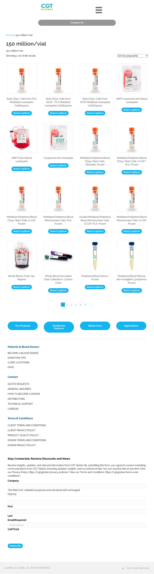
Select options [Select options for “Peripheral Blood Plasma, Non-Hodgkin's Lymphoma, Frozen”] (131, 290)
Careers (13, 408)
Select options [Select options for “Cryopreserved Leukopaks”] (58, 165)
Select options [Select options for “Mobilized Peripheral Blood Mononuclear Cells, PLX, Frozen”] (58, 231)
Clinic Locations (18, 362)
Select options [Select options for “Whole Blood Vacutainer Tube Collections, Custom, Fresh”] (58, 290)
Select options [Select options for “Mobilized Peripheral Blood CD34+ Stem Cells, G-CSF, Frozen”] (21, 231)
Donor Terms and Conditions (27, 440)
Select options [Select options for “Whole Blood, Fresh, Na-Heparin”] (21, 286)
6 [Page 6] (85, 304)
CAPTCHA (13, 529)
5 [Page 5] (80, 304)
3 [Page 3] (71, 304)
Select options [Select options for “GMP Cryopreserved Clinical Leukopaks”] (131, 109)
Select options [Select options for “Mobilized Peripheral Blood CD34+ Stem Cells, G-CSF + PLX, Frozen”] (131, 171)
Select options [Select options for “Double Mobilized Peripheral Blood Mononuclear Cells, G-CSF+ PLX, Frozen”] (95, 231)
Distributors (16, 398)
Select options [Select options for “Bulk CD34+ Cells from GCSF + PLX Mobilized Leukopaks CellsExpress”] (58, 112)
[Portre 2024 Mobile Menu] (99, 10)
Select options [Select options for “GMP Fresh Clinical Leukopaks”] (21, 168)
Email (17, 519)
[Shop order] (132, 55)
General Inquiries (19, 388)
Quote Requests (18, 383)
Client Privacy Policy (21, 430)
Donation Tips (17, 357)
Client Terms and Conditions (27, 425)
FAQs (11, 366)
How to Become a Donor (24, 393)
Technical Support (20, 403)
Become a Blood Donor (23, 352)
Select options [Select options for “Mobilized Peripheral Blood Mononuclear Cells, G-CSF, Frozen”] (131, 231)
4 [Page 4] (76, 304)
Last (10, 515)
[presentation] (30, 537)
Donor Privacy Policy (22, 445)
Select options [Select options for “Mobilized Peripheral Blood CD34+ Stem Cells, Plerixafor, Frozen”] (95, 171)
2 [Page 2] (67, 304)
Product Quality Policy (23, 435)
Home (9, 34)
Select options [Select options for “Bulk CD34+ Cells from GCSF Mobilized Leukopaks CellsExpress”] (95, 112)
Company (13, 480)
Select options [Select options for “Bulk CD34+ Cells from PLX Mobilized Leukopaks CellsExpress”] (21, 112)
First (10, 506)
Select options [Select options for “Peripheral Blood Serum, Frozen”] (95, 286)
